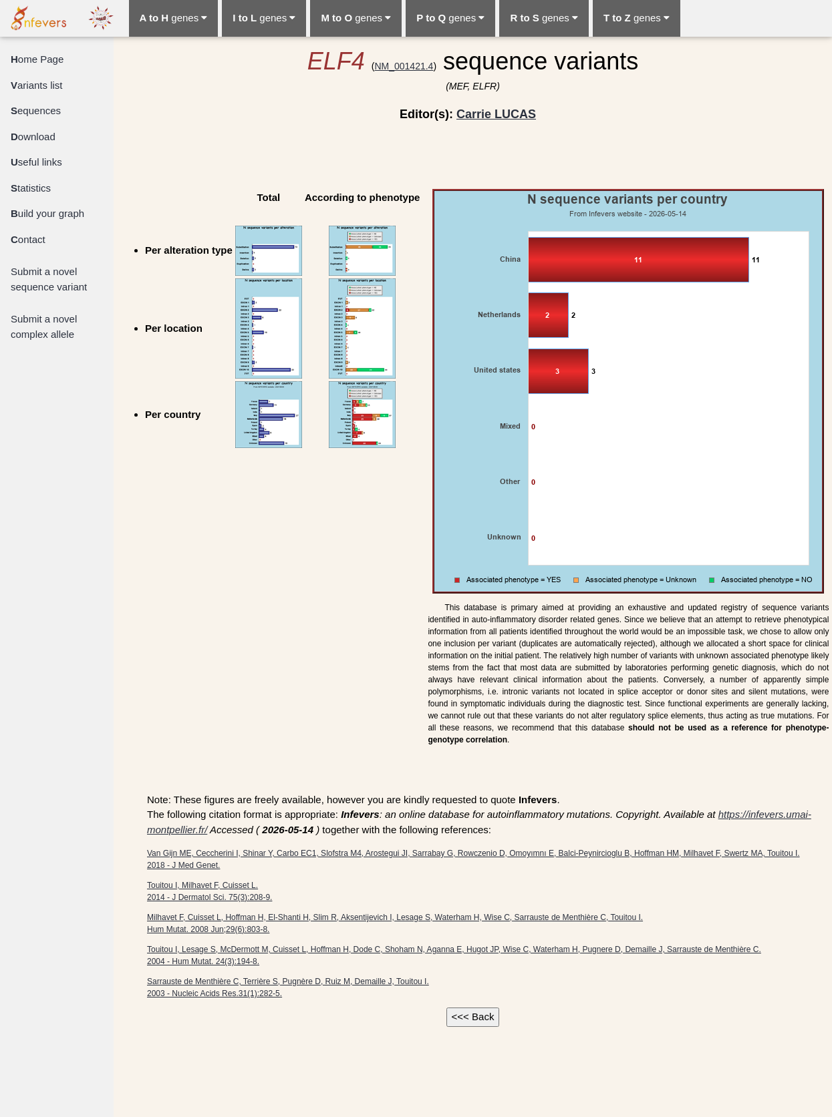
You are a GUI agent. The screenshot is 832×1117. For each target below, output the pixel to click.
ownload (33, 136)
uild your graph (47, 213)
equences (36, 110)
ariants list (37, 85)
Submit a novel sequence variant (49, 279)
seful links (36, 162)
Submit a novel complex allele (44, 326)
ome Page (37, 59)
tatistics (31, 188)
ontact (28, 239)
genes (174, 17)
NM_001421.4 (403, 66)
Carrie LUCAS (496, 114)
